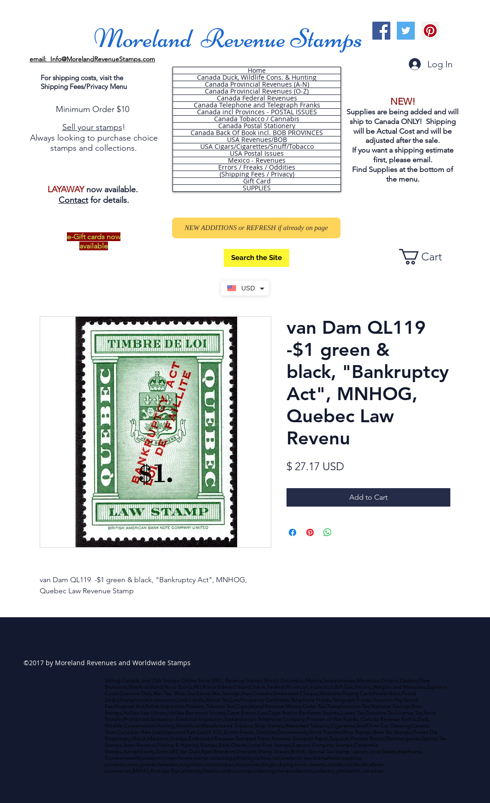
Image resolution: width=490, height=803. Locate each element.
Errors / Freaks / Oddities (256, 167)
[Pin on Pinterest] (310, 532)
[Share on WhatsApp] (327, 532)
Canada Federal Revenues (257, 98)
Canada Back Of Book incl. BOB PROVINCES (257, 133)
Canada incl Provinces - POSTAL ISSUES (257, 112)
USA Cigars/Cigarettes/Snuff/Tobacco (257, 146)
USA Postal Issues (257, 153)
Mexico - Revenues (257, 160)
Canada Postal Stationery (256, 126)
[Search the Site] (256, 258)
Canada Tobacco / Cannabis (256, 119)
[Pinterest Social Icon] (430, 31)
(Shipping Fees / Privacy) (257, 174)
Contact (73, 200)
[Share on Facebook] (292, 532)
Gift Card (257, 181)
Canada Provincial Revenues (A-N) (257, 84)
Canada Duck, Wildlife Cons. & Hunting (257, 77)
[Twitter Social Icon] (406, 31)
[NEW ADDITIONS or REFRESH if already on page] (256, 228)
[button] (428, 257)
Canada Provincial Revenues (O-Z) (257, 91)
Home (257, 70)
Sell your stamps (92, 127)
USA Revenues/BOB (257, 139)
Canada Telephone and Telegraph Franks (257, 105)
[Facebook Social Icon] (381, 31)
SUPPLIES (257, 188)
